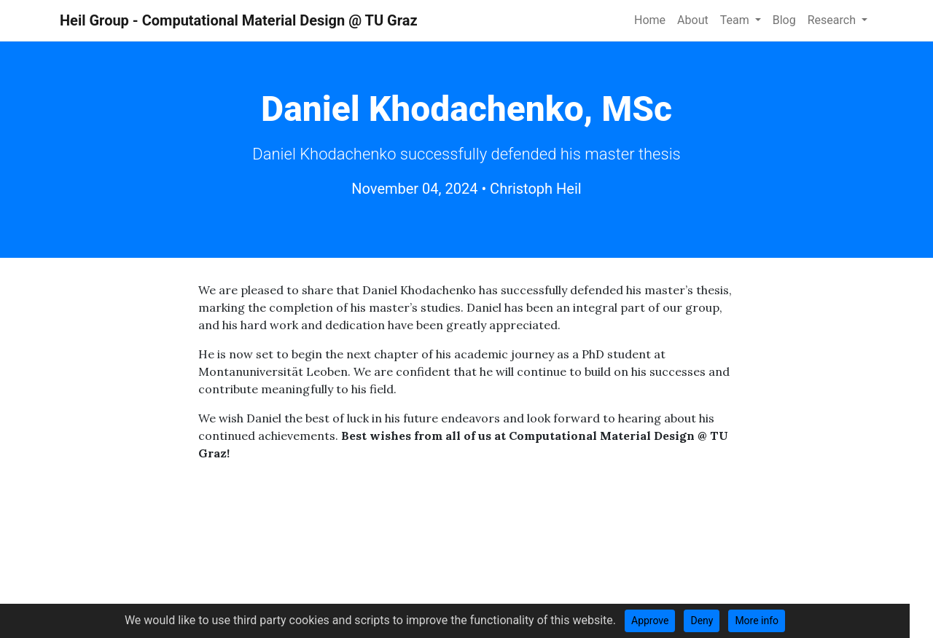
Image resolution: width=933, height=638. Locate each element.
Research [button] (833, 20)
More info (756, 620)
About (692, 20)
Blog (784, 20)
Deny (701, 620)
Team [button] (736, 20)
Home (649, 20)
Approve (649, 620)
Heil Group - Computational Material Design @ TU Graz (239, 20)
